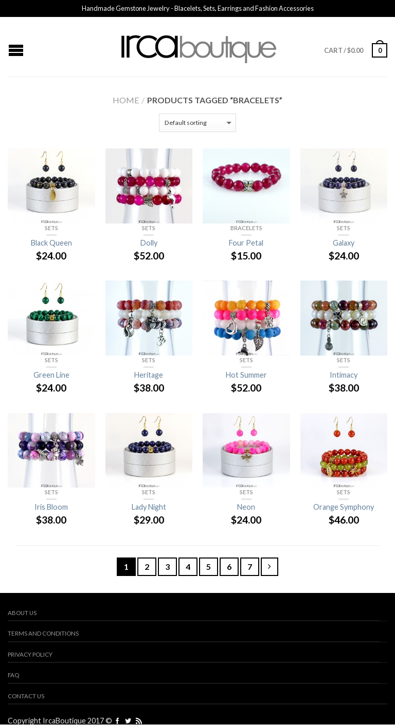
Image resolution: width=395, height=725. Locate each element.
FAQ (13, 675)
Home (126, 100)
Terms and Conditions (43, 633)
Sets (51, 228)
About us (22, 612)
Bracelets (246, 228)
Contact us (26, 696)
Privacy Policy (30, 654)
